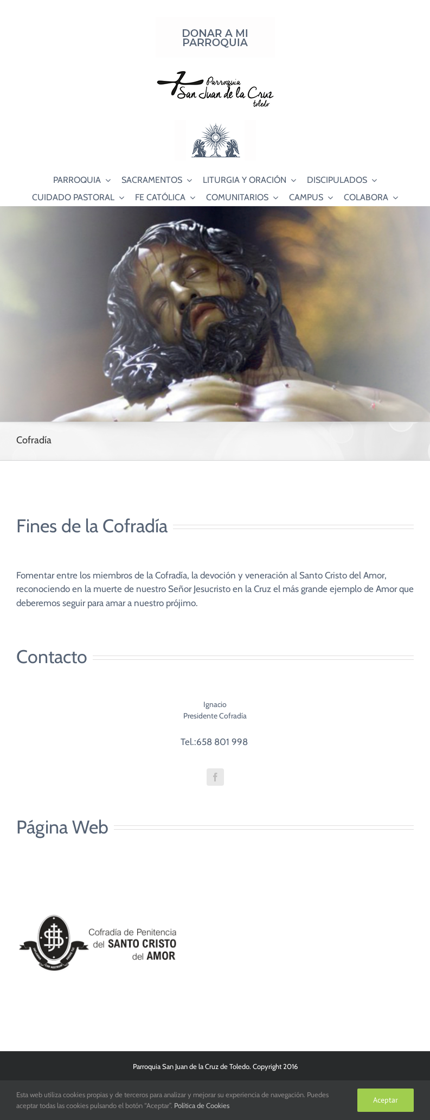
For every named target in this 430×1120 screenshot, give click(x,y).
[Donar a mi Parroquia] (215, 21)
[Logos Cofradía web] (97, 885)
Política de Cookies (201, 1105)
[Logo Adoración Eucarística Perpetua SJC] (215, 124)
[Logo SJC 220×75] (215, 72)
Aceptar (385, 1100)
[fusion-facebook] (215, 777)
